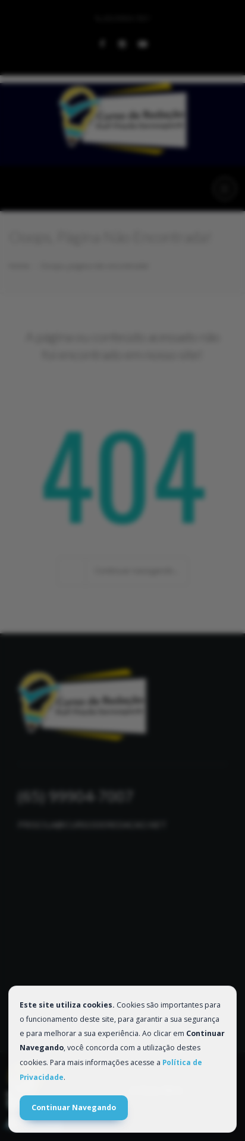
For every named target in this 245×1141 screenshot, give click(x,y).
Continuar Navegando (74, 1107)
